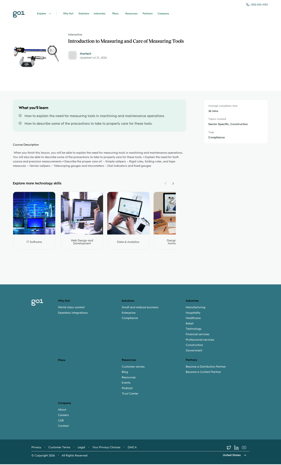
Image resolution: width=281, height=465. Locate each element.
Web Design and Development (82, 243)
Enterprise (128, 314)
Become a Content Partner (203, 373)
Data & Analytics (128, 243)
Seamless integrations (73, 314)
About (62, 411)
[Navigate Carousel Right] (172, 184)
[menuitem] (90, 311)
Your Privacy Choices (106, 449)
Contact (63, 427)
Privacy (36, 449)
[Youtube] (246, 449)
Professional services (200, 341)
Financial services (197, 336)
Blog (125, 373)
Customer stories (133, 368)
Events (126, 384)
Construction (194, 346)
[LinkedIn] (238, 449)
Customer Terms (59, 449)
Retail (189, 325)
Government (194, 352)
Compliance (130, 319)
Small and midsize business (140, 309)
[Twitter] (230, 449)
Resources (129, 379)
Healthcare (193, 319)
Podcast (127, 389)
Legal (81, 449)
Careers (63, 416)
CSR (61, 422)
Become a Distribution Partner (206, 368)
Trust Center (130, 395)
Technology (193, 330)
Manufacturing (195, 309)
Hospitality (193, 314)
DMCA (132, 449)
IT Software (34, 243)
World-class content (71, 309)
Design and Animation (174, 243)
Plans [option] (61, 361)
